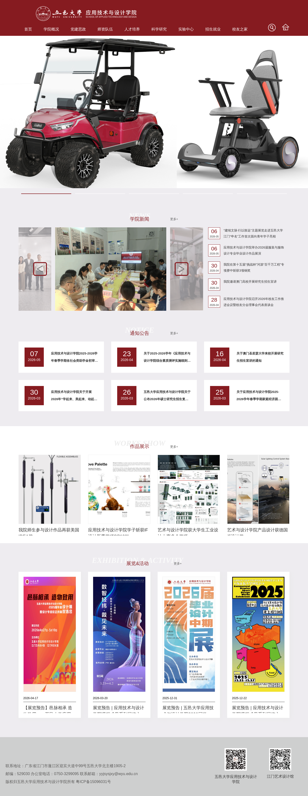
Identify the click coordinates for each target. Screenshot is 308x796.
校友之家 (240, 29)
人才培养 (132, 29)
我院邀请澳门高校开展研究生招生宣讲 (250, 281)
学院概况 (51, 29)
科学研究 (159, 29)
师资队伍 (105, 29)
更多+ (174, 219)
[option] (154, 112)
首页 (28, 29)
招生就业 (213, 29)
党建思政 (78, 29)
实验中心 (186, 29)
